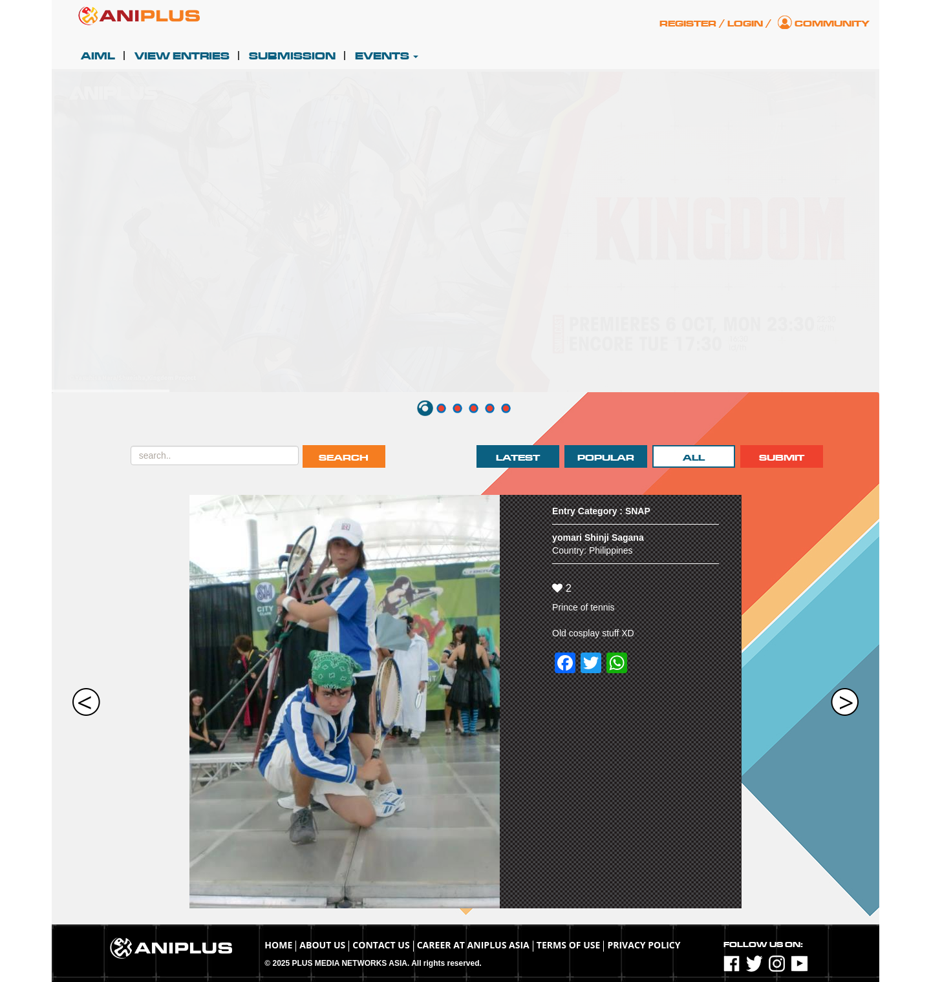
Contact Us (380, 945)
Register (687, 23)
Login (745, 23)
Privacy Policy (643, 945)
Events (386, 56)
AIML (98, 56)
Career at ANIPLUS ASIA (473, 945)
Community (832, 23)
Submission (292, 56)
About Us (322, 945)
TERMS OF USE (569, 945)
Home (278, 945)
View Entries (182, 56)
